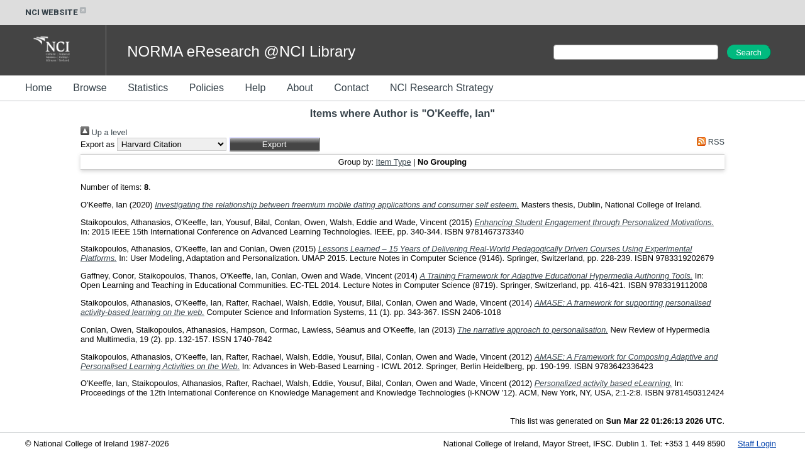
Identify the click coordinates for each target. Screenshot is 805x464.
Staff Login (757, 443)
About (300, 87)
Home (38, 87)
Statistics (148, 87)
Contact (351, 87)
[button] (274, 144)
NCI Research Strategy (442, 87)
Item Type (393, 162)
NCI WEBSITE (56, 12)
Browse (89, 87)
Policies (206, 87)
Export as (97, 144)
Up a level (103, 132)
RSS (708, 141)
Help (255, 87)
